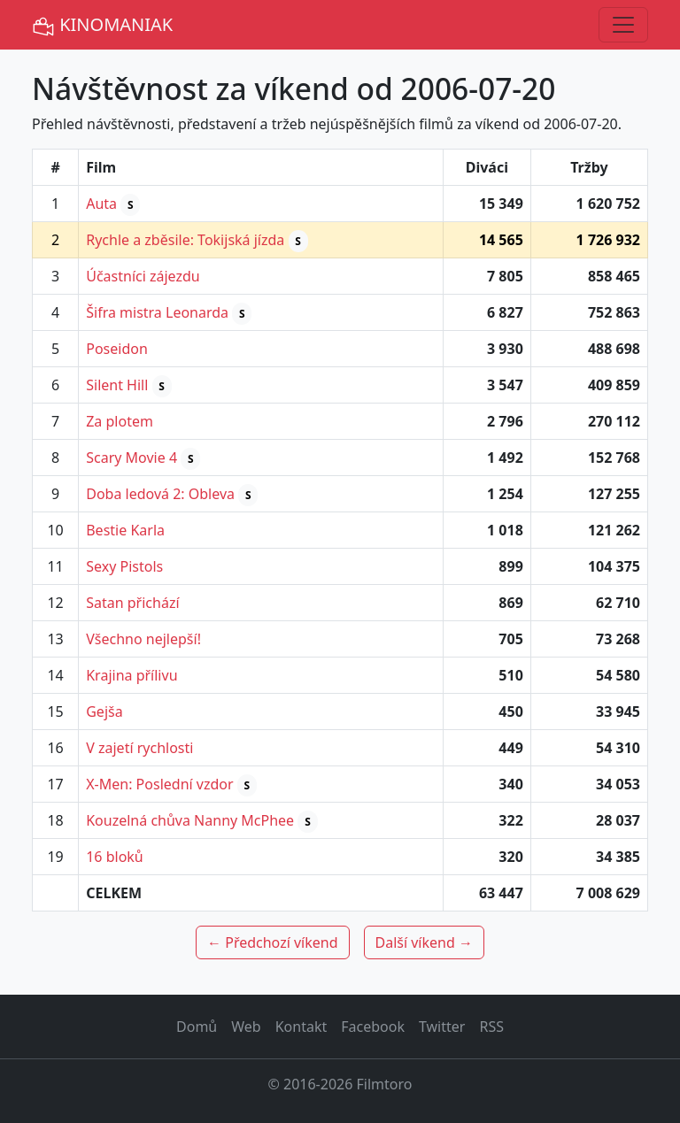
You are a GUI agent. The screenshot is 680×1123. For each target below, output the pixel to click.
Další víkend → (424, 942)
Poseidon (117, 348)
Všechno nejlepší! (143, 639)
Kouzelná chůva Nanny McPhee (190, 820)
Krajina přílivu (131, 675)
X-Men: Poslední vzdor (159, 784)
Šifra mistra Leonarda (157, 312)
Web (245, 1026)
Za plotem (119, 421)
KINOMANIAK (102, 25)
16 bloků (114, 856)
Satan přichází (132, 602)
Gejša (104, 711)
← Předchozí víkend (272, 942)
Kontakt (301, 1026)
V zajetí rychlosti (139, 748)
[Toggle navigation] (623, 24)
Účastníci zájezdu (143, 276)
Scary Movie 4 (131, 457)
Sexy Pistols (124, 566)
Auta (101, 203)
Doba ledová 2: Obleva (160, 494)
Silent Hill (117, 385)
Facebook (373, 1026)
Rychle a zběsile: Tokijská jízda (185, 240)
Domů (196, 1026)
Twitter (442, 1026)
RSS (491, 1026)
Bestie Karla (125, 530)
